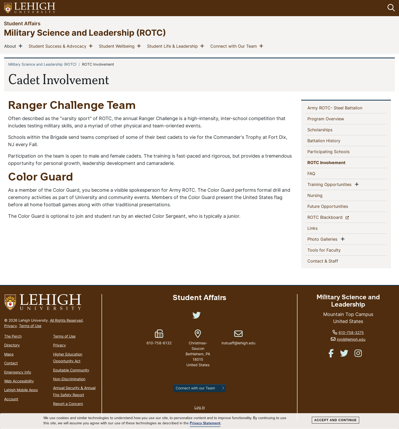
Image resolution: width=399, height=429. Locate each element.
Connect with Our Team (234, 46)
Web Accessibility (19, 380)
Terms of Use (30, 325)
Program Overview (334, 118)
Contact (11, 362)
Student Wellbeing (118, 46)
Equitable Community (71, 370)
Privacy (10, 325)
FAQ (319, 173)
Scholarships (328, 129)
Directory (12, 345)
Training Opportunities (330, 184)
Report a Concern (68, 403)
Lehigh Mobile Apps (21, 390)
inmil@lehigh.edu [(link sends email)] (351, 339)
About (11, 46)
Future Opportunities (336, 206)
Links (320, 228)
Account (11, 398)
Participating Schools (336, 151)
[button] (390, 8)
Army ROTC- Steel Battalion (343, 107)
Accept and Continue (335, 420)
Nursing (323, 195)
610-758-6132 (159, 342)
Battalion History (332, 140)
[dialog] (199, 421)
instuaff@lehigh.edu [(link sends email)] (238, 337)
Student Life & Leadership (173, 46)
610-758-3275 (351, 332)
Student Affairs (22, 23)
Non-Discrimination (69, 378)
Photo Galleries (323, 239)
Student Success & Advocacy (58, 46)
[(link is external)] (196, 316)
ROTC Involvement (335, 162)
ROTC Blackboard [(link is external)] (334, 217)
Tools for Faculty (332, 250)
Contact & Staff (331, 261)
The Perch (13, 336)
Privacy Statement (205, 423)
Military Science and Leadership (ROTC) (85, 32)
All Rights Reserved (66, 320)
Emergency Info (17, 372)
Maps (9, 354)
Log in (199, 407)
